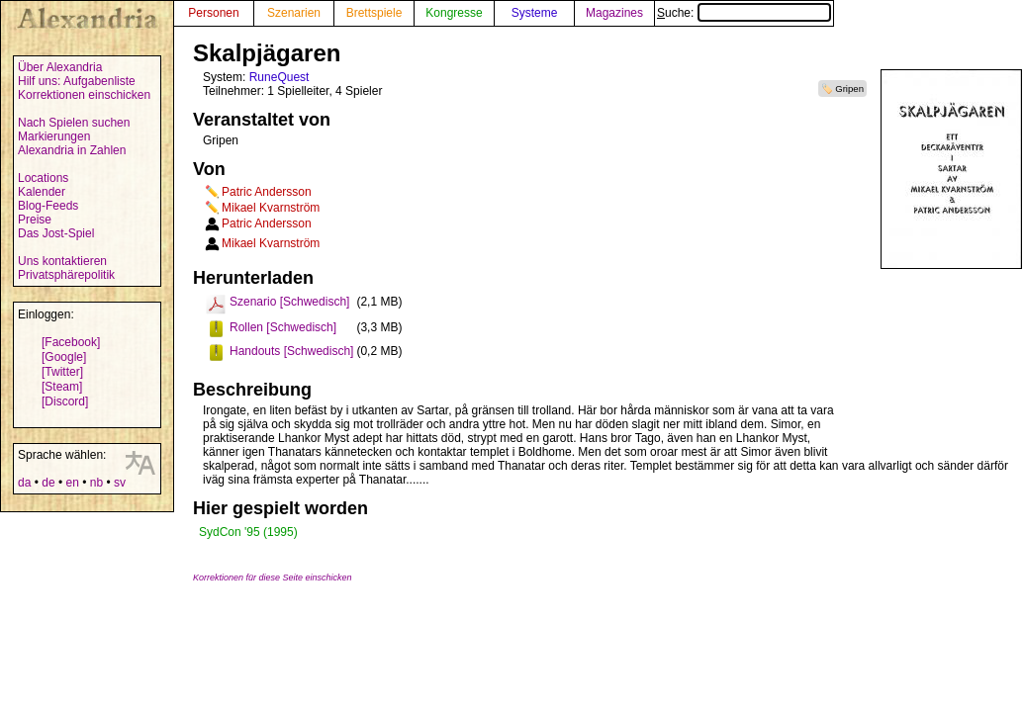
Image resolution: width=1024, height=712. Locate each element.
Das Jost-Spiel (56, 233)
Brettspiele (374, 13)
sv (120, 483)
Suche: (744, 13)
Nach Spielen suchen (74, 123)
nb (96, 483)
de (48, 483)
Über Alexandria (60, 67)
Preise (34, 219)
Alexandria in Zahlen (72, 150)
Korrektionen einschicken (84, 95)
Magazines (614, 13)
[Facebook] (71, 342)
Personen (213, 13)
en (71, 483)
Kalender (41, 192)
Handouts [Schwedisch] (291, 351)
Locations (43, 178)
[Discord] (65, 401)
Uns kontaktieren (62, 261)
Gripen (849, 88)
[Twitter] (62, 372)
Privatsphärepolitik (66, 275)
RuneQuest (279, 77)
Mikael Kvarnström (271, 208)
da (24, 483)
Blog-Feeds (48, 206)
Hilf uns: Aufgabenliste (77, 81)
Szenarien (294, 13)
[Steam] (62, 387)
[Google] (64, 357)
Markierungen (54, 136)
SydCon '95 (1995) (248, 532)
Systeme (535, 13)
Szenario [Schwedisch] (289, 302)
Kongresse (453, 13)
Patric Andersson (267, 192)
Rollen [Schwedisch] (283, 327)
